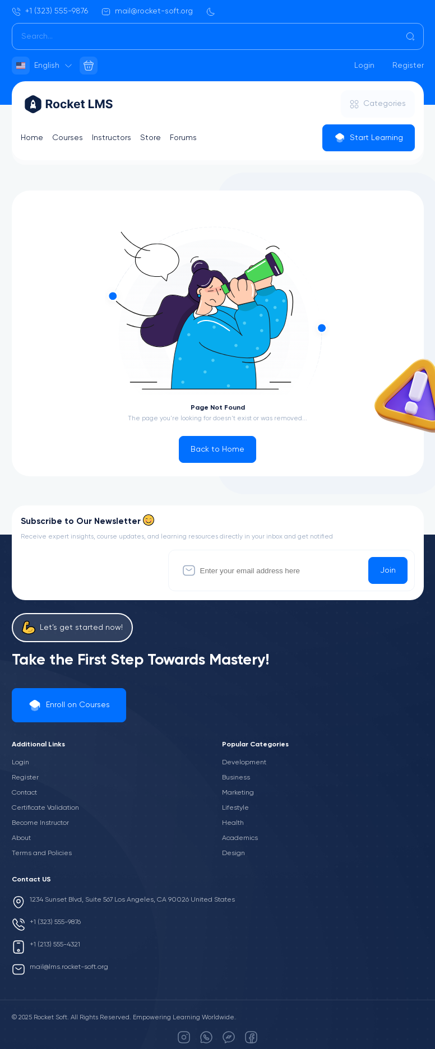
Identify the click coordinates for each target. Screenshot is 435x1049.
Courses (67, 138)
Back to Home (217, 449)
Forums (183, 138)
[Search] (218, 36)
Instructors (111, 138)
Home (32, 138)
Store (150, 138)
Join (388, 570)
